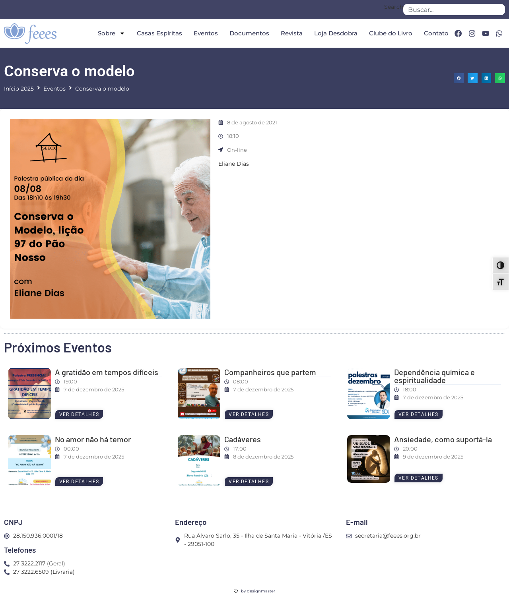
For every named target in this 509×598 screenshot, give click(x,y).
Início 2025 (19, 88)
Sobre (109, 33)
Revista (290, 33)
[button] (459, 78)
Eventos (204, 33)
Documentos (247, 33)
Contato (434, 33)
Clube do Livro (388, 33)
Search (393, 7)
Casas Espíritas (157, 33)
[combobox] (454, 9)
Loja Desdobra (334, 33)
